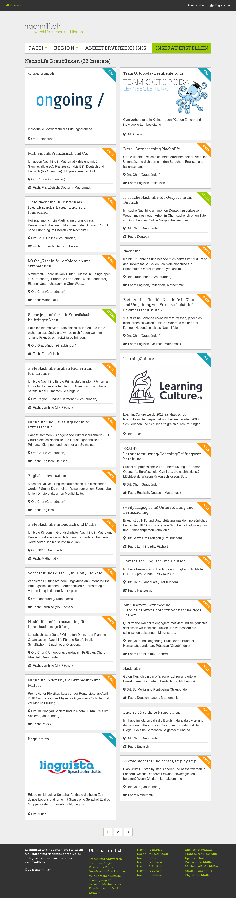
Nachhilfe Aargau (149, 849)
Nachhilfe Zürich (149, 870)
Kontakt (94, 892)
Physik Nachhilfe (197, 875)
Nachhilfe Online (149, 875)
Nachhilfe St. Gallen (151, 866)
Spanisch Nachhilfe (199, 858)
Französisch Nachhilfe (201, 853)
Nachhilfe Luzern (149, 862)
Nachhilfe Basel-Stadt (152, 853)
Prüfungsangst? (100, 880)
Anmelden (196, 5)
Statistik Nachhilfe (198, 870)
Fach (35, 48)
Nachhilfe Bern (148, 858)
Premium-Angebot (102, 863)
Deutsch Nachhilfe (198, 862)
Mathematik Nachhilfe (201, 866)
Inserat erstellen (181, 48)
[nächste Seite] (128, 832)
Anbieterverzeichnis (115, 48)
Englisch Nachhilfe (199, 849)
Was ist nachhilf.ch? (104, 888)
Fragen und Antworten (105, 858)
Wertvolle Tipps (101, 867)
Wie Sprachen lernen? (105, 875)
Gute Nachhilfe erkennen (107, 871)
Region (64, 48)
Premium (13, 5)
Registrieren (220, 5)
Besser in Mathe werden (106, 884)
